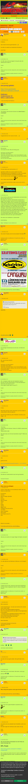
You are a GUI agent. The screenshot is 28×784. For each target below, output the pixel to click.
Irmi (1, 128)
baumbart (5, 596)
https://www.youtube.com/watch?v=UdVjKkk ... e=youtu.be (11, 749)
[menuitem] (3, 18)
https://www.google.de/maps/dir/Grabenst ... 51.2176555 (13, 463)
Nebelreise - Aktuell (6, 25)
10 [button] (21, 31)
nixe (4, 53)
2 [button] (13, 31)
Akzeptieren (20, 780)
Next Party (6, 140)
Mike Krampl (3, 663)
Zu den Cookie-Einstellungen (7, 778)
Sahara (5, 77)
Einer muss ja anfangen (7, 486)
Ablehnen (7, 780)
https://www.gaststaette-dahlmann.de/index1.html (9, 90)
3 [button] (15, 31)
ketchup (9, 27)
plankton (2, 716)
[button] (10, 32)
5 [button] (18, 31)
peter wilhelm (6, 34)
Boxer (4, 161)
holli (7, 27)
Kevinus (5, 338)
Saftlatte (5, 243)
